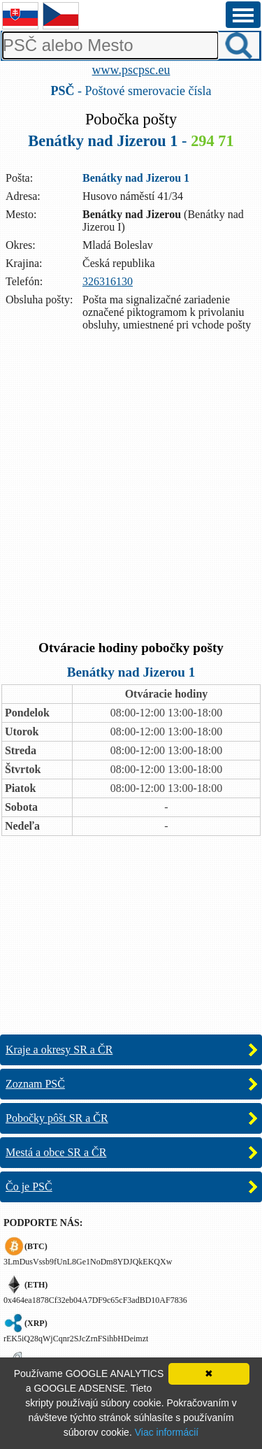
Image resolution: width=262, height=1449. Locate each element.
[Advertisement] (131, 487)
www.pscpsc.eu (131, 70)
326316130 (107, 281)
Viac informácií (167, 1432)
